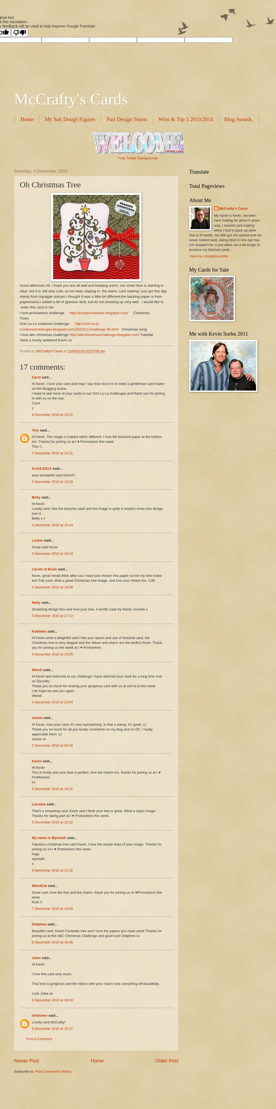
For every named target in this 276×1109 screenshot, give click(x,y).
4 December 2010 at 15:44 (52, 525)
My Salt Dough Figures (70, 119)
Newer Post (26, 1061)
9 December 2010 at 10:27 (52, 1029)
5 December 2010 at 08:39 (52, 745)
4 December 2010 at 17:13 (52, 616)
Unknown (39, 1015)
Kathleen (39, 631)
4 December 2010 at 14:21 (52, 415)
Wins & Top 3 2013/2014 (185, 119)
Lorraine (39, 804)
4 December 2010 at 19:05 (52, 654)
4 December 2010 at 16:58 (52, 587)
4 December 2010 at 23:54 (52, 702)
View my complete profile (208, 256)
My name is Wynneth (49, 838)
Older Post (167, 1061)
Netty (36, 603)
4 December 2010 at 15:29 (52, 482)
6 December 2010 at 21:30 (52, 870)
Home (27, 119)
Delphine (39, 924)
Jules (36, 958)
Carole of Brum (44, 569)
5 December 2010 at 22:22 (52, 822)
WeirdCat (39, 886)
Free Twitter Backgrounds (138, 158)
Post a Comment (39, 1039)
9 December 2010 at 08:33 (52, 1000)
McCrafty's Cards (71, 99)
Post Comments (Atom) (53, 1071)
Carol (36, 377)
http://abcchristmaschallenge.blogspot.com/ (104, 335)
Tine (35, 430)
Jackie (37, 718)
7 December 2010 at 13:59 (52, 909)
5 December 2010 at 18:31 (52, 789)
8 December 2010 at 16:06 (52, 942)
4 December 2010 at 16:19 (52, 554)
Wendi (37, 670)
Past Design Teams (126, 119)
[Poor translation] (19, 32)
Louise (37, 540)
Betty (36, 497)
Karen (37, 761)
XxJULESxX (41, 468)
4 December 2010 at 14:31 (52, 453)
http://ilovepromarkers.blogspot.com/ (99, 313)
